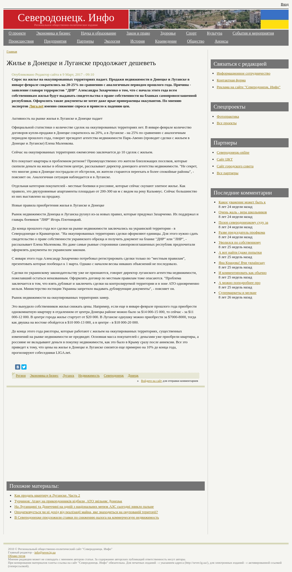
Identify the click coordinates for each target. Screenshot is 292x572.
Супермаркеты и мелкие (237, 292)
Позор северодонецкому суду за (243, 222)
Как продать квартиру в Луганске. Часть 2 (47, 495)
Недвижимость (89, 376)
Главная (12, 51)
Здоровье (168, 33)
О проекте (17, 33)
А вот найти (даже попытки (240, 252)
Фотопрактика (228, 116)
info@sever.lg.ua (45, 552)
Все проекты (227, 123)
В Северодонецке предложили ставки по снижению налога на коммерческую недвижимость (86, 517)
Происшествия (21, 41)
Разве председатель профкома (241, 232)
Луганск (68, 376)
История (137, 41)
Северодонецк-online (233, 152)
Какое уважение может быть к (241, 202)
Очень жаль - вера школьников (242, 212)
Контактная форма (231, 80)
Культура (214, 33)
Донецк (133, 376)
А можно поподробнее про (239, 282)
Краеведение (166, 41)
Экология (112, 41)
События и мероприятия (253, 33)
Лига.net (36, 106)
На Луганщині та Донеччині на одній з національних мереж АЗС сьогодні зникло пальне (84, 506)
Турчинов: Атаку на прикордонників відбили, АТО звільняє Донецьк (68, 501)
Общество (195, 41)
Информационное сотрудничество (243, 73)
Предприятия (55, 41)
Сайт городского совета (235, 166)
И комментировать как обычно (242, 272)
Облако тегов (16, 555)
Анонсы (221, 41)
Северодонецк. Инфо (66, 17)
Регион (21, 376)
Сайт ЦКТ (225, 159)
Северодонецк (114, 376)
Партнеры (85, 41)
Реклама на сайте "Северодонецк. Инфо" (249, 87)
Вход (285, 4)
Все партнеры (227, 173)
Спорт (191, 33)
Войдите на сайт (151, 380)
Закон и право (138, 33)
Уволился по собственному (239, 242)
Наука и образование (98, 33)
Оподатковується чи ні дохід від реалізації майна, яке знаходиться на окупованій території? (86, 512)
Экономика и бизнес (53, 33)
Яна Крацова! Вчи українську (241, 262)
